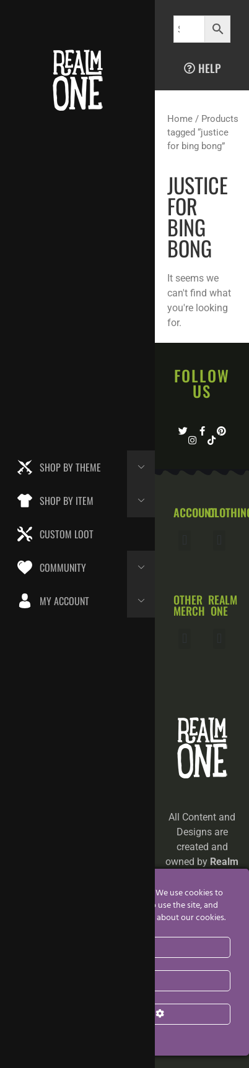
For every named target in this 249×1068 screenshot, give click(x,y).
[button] (184, 540)
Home (180, 118)
